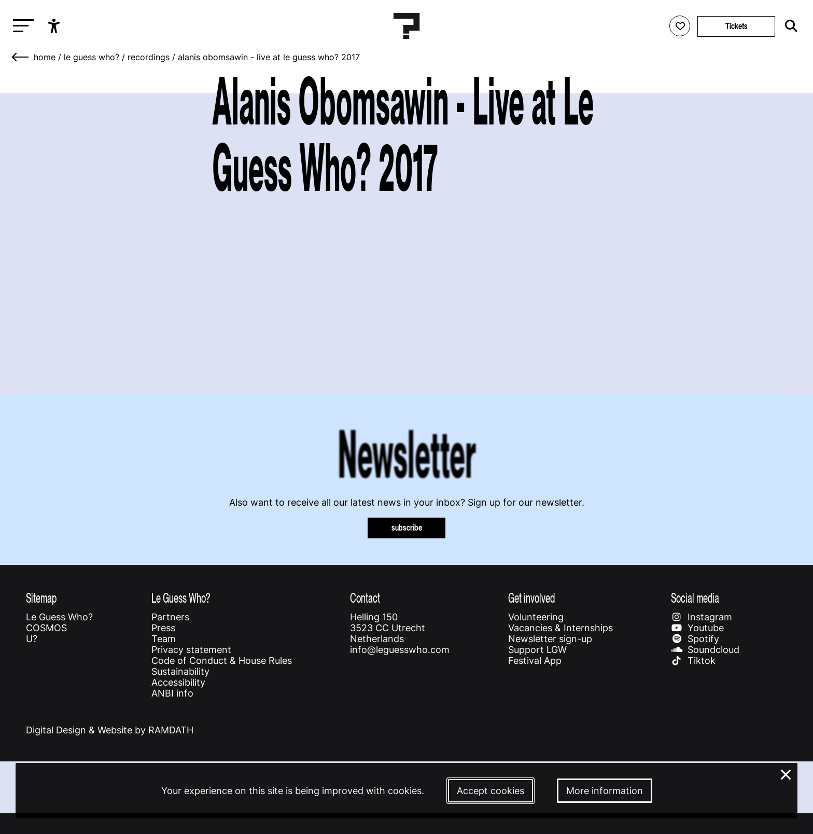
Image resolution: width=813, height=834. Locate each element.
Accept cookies (490, 790)
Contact (365, 597)
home (44, 57)
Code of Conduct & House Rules (221, 660)
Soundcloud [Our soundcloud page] (705, 649)
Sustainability (180, 671)
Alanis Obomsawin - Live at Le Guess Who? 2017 (269, 57)
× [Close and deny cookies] (786, 773)
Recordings (149, 57)
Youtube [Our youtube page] (697, 627)
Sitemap (41, 597)
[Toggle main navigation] (20, 26)
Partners (170, 616)
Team (163, 638)
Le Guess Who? (91, 57)
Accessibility (178, 682)
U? (31, 638)
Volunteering (536, 616)
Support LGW (537, 649)
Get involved (531, 597)
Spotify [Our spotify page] (695, 638)
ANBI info (172, 693)
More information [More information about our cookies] (604, 790)
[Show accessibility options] (55, 25)
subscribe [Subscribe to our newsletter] (406, 528)
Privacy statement (191, 649)
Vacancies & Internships (560, 627)
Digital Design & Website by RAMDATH (109, 730)
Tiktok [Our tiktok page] (693, 660)
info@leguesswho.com (400, 649)
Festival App (535, 660)
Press (163, 627)
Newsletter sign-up (550, 638)
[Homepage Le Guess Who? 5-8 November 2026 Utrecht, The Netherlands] (406, 26)
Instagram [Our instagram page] (701, 616)
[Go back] (21, 57)
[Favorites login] (679, 26)
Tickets (736, 26)
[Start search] (788, 26)
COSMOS (46, 627)
